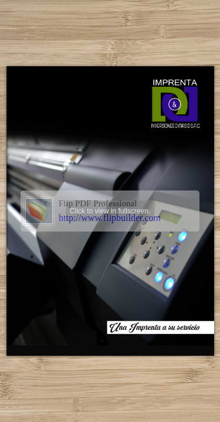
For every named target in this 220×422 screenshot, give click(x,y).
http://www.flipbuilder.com (110, 218)
